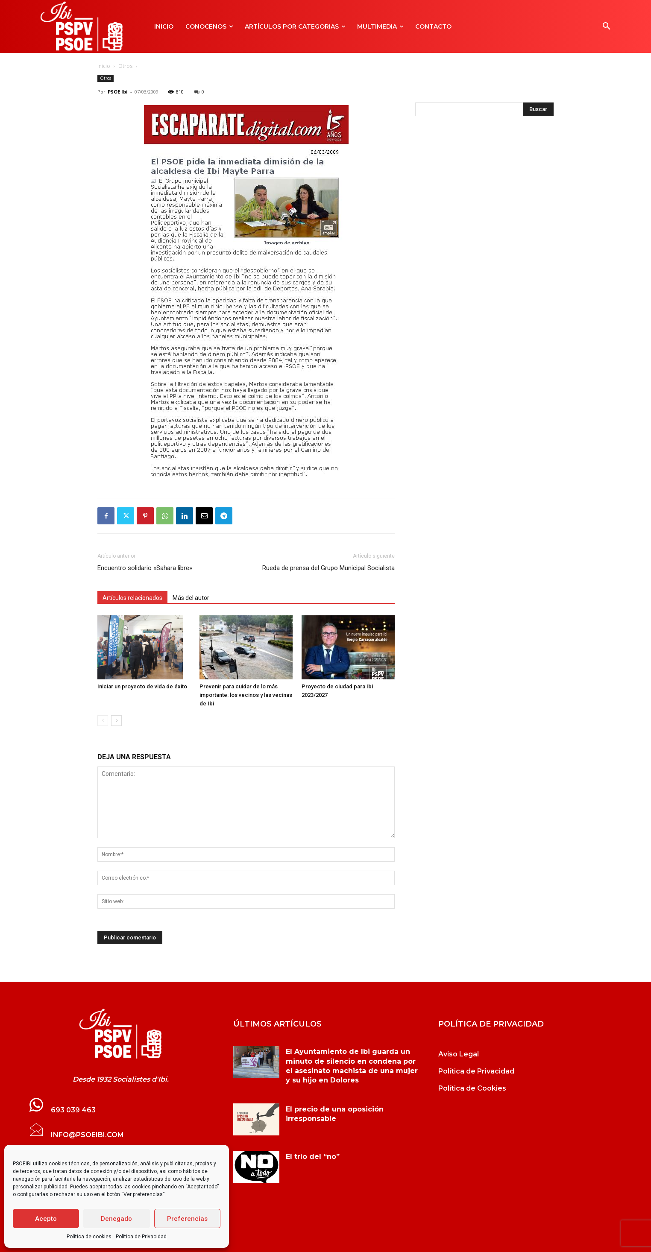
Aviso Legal (458, 1054)
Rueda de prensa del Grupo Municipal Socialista (328, 568)
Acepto (46, 1219)
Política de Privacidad (141, 1237)
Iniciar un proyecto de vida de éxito (142, 686)
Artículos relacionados (132, 597)
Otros (125, 66)
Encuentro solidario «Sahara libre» (144, 568)
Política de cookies (89, 1237)
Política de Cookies (472, 1088)
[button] (606, 26)
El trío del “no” (313, 1157)
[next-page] (116, 720)
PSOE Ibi (118, 91)
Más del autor (191, 597)
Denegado (116, 1219)
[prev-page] (102, 720)
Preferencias (187, 1219)
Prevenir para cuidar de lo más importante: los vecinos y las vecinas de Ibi (245, 695)
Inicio (103, 66)
